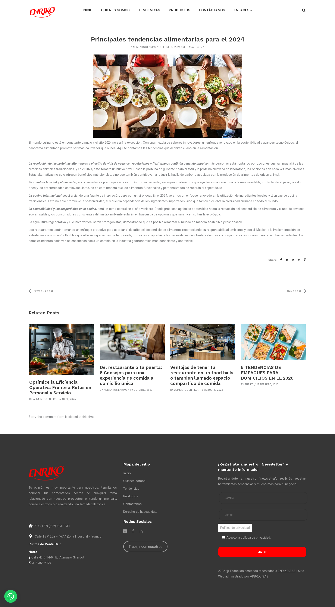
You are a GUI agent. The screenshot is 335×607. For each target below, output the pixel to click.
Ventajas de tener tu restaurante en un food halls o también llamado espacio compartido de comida (201, 375)
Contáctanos (132, 504)
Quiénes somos (134, 481)
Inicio (127, 473)
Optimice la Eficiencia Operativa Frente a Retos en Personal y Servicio (60, 387)
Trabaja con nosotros (145, 546)
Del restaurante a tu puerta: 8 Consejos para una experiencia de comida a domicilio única (131, 375)
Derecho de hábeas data (140, 512)
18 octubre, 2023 (211, 389)
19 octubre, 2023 (141, 389)
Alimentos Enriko (144, 47)
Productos (130, 496)
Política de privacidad (235, 528)
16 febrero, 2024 (169, 47)
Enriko (249, 384)
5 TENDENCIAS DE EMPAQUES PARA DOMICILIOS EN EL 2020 (267, 373)
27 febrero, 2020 (267, 384)
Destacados (190, 47)
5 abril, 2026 (67, 399)
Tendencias (131, 489)
